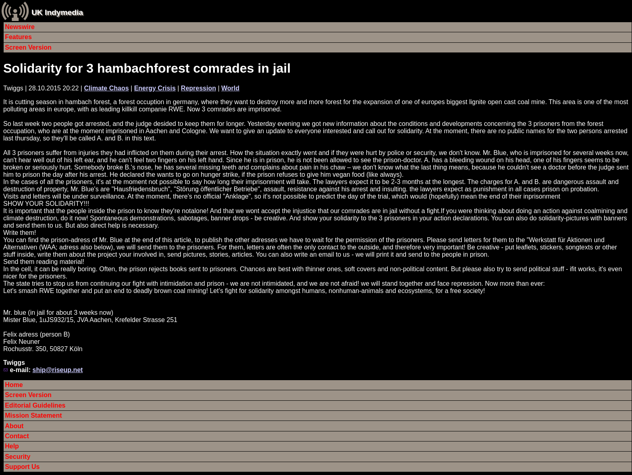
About (14, 426)
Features (18, 36)
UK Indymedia (57, 12)
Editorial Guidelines (35, 405)
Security (17, 456)
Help (12, 446)
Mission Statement (33, 415)
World (230, 88)
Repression (198, 88)
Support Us (22, 466)
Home (14, 384)
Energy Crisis (155, 88)
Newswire (20, 26)
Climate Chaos (106, 88)
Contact (17, 436)
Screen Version (28, 47)
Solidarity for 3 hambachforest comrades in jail (147, 68)
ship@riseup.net (57, 369)
